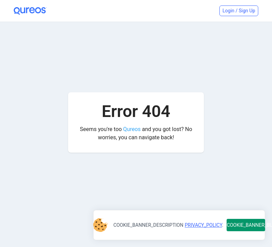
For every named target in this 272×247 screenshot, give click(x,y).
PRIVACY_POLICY (203, 225)
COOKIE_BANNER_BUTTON (246, 225)
